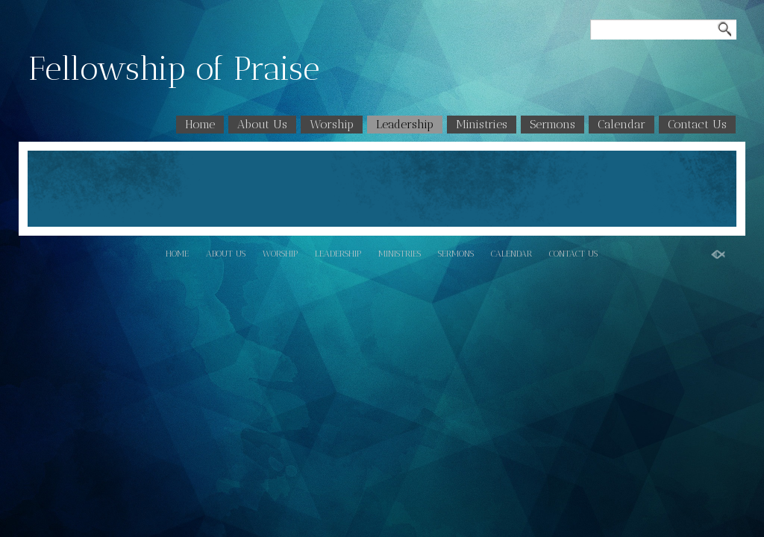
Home (200, 124)
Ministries (481, 124)
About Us (262, 124)
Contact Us (697, 124)
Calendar (621, 124)
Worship (332, 124)
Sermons (552, 124)
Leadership (404, 124)
